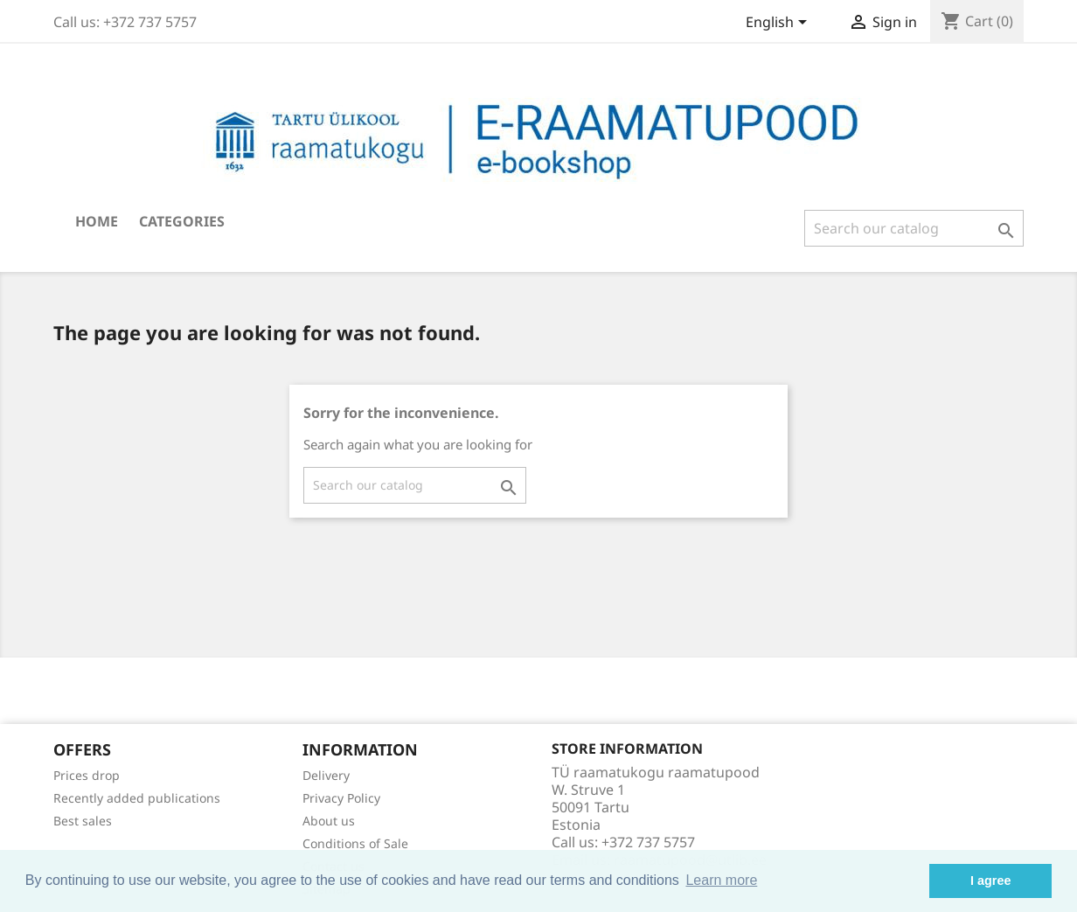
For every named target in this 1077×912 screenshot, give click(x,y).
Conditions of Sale (355, 843)
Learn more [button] (721, 880)
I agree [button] (990, 881)
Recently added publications (136, 798)
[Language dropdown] (779, 23)
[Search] (914, 228)
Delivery (326, 775)
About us (328, 820)
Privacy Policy (341, 798)
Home (96, 221)
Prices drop (86, 775)
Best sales (82, 820)
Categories (182, 221)
